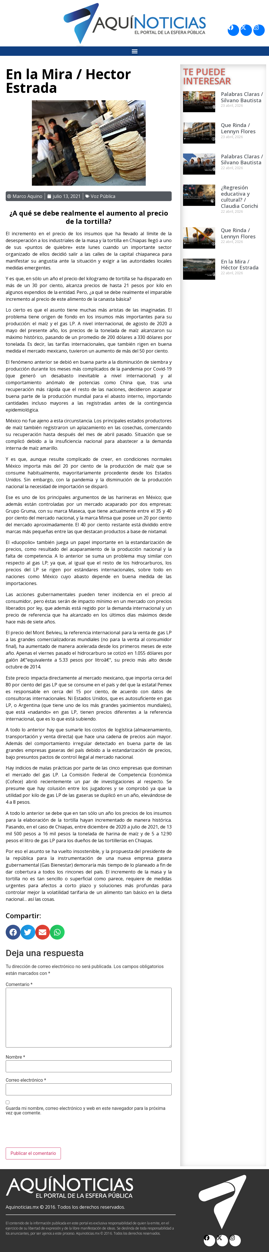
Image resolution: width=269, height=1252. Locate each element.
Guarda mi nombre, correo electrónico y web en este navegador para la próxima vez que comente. (85, 1110)
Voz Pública (103, 196)
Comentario (19, 984)
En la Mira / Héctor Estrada (240, 264)
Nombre (15, 1057)
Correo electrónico (26, 1080)
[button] (134, 51)
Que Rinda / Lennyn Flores (238, 128)
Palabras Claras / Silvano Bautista (242, 97)
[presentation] (49, 1133)
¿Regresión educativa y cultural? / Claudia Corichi (239, 196)
